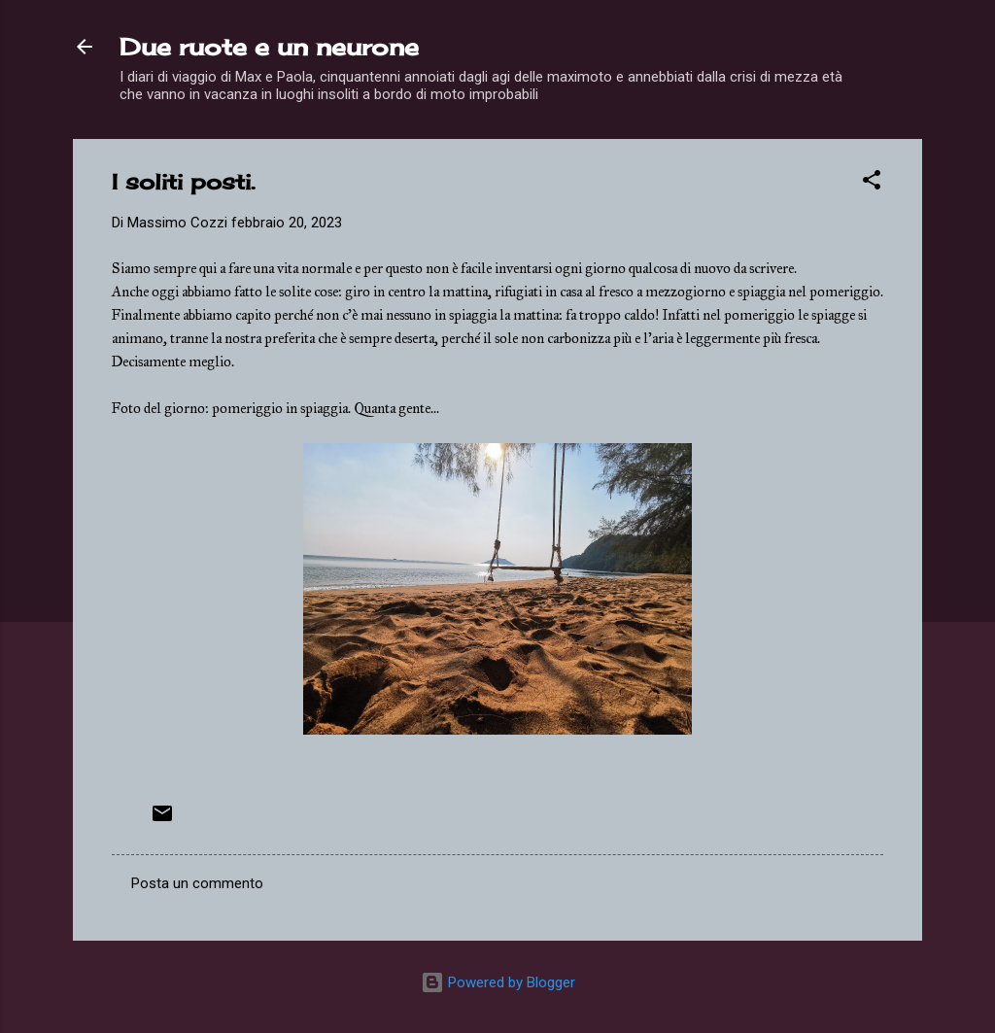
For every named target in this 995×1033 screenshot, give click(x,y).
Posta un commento (197, 883)
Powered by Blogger (498, 982)
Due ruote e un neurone (269, 46)
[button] (871, 183)
